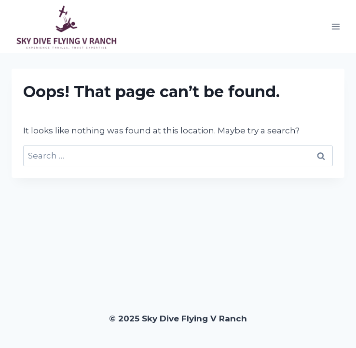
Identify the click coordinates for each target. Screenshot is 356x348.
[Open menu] (335, 26)
